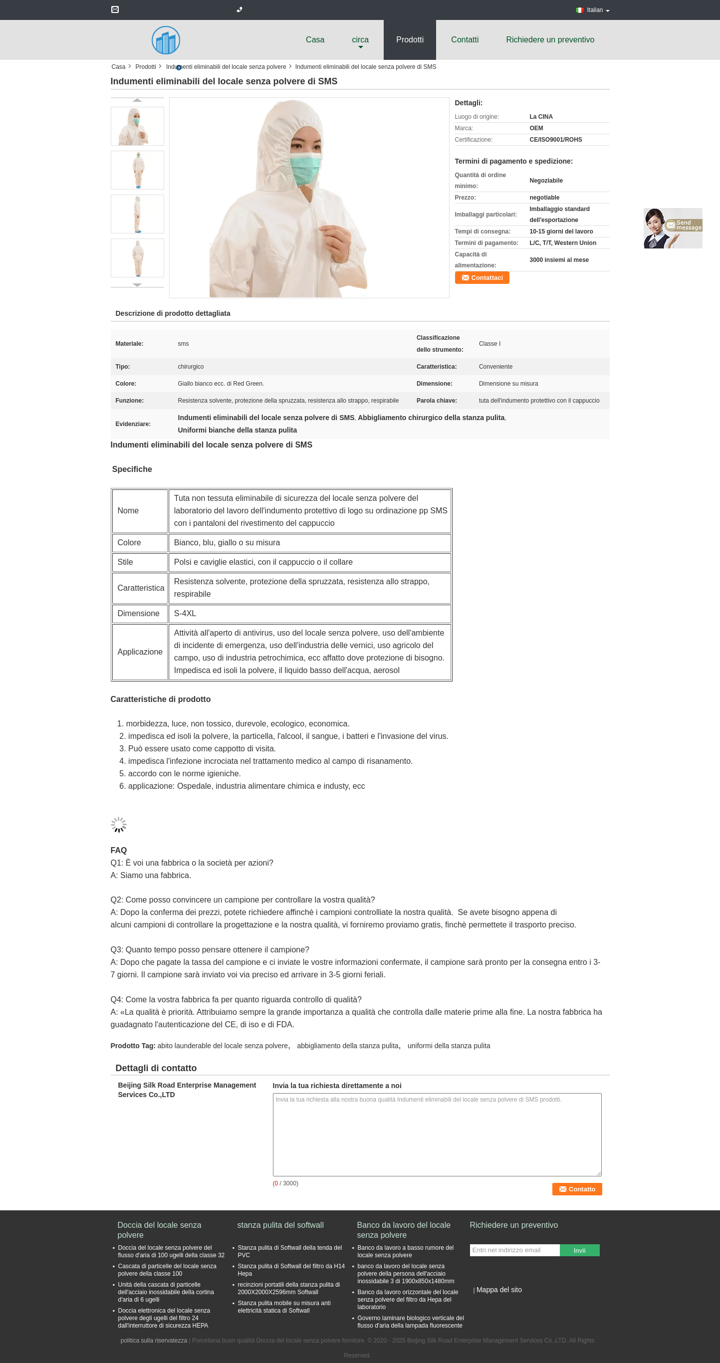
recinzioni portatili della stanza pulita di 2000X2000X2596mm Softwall (289, 1288)
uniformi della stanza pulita (449, 1046)
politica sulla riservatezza (154, 1340)
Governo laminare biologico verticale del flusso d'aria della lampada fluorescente (411, 1322)
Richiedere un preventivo (550, 39)
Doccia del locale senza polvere (160, 1230)
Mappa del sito (499, 1290)
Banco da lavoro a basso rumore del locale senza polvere (406, 1251)
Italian (598, 9)
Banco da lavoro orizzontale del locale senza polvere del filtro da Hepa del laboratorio (408, 1300)
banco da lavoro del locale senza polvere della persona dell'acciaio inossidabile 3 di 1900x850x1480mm (406, 1274)
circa (360, 39)
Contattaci (487, 277)
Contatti (465, 39)
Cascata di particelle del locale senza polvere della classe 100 (167, 1270)
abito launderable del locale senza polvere (223, 1046)
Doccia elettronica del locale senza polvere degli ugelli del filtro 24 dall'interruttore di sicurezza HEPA (164, 1318)
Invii (580, 1250)
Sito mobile (487, 1302)
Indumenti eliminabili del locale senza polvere (226, 66)
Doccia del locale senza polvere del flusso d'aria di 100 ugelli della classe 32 (171, 1251)
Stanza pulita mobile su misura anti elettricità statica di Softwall (284, 1307)
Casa (315, 39)
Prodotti (410, 39)
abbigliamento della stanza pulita (347, 1046)
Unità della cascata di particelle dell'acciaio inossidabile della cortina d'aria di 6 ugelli (166, 1292)
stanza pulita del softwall (281, 1225)
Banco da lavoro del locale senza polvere (404, 1230)
